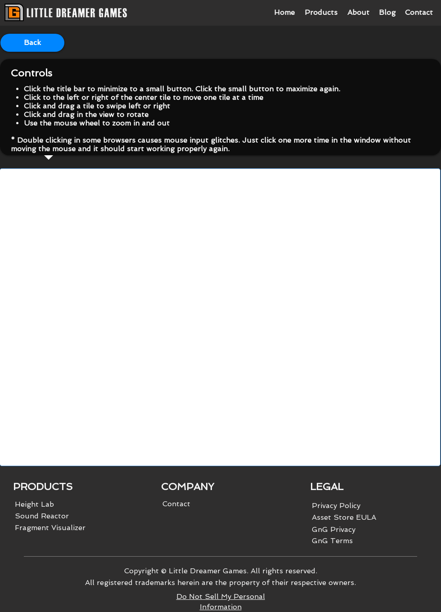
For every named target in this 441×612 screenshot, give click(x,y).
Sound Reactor (42, 516)
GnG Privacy (334, 529)
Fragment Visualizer (50, 527)
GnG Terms (332, 540)
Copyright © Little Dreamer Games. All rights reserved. (220, 571)
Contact (176, 504)
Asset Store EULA (344, 517)
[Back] (32, 43)
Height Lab (34, 504)
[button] (320, 12)
